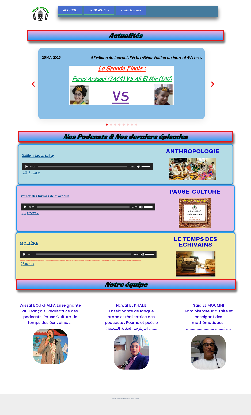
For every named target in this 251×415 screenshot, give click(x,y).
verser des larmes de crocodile (54, 216)
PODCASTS (102, 11)
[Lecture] (26, 188)
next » (39, 194)
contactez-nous (137, 11)
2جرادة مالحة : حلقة (44, 176)
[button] (46, 94)
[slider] (82, 188)
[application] (87, 188)
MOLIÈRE (32, 264)
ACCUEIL (71, 11)
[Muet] (138, 188)
